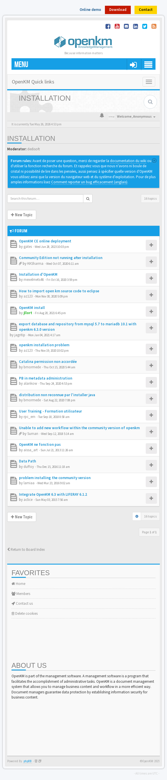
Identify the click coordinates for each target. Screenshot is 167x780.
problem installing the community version (55, 477)
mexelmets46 (34, 279)
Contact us (22, 603)
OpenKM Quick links (33, 81)
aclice (28, 499)
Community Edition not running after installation (60, 257)
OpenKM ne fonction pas (40, 444)
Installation (31, 138)
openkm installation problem (44, 345)
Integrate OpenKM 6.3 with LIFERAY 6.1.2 (53, 494)
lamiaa (29, 483)
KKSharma (35, 263)
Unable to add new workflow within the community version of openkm (79, 427)
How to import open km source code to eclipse (59, 291)
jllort (28, 312)
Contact (146, 9)
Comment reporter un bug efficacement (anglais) (89, 182)
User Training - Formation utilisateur (50, 411)
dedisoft (33, 149)
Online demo (90, 9)
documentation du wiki (128, 160)
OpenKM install (32, 307)
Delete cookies (24, 613)
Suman (32, 433)
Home (18, 583)
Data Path (27, 461)
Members (20, 593)
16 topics (150, 198)
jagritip (19, 334)
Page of (149, 532)
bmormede (32, 367)
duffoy (29, 466)
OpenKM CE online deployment (45, 241)
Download (117, 9)
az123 (28, 296)
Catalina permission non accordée (48, 361)
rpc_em (29, 416)
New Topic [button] (21, 215)
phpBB (28, 761)
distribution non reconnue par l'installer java (57, 394)
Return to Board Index (26, 549)
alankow (30, 383)
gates (28, 246)
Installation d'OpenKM (38, 274)
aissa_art (31, 450)
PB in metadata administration (45, 378)
